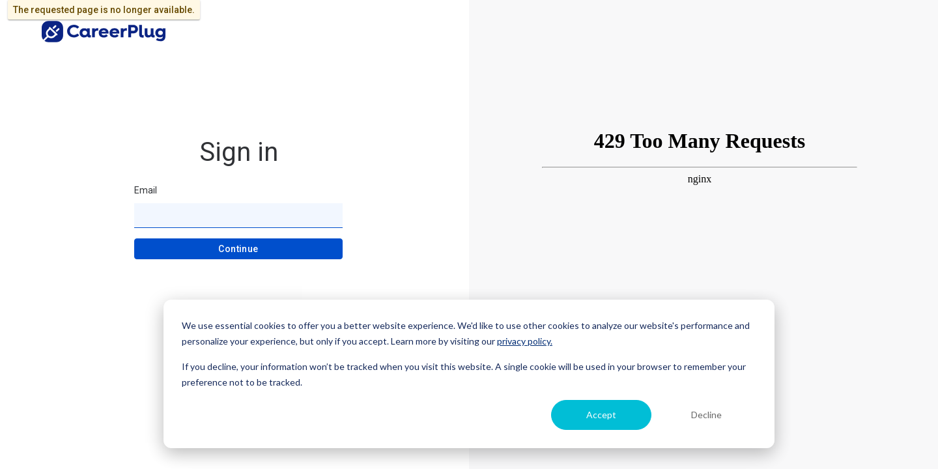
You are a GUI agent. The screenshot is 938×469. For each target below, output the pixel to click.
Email (145, 190)
